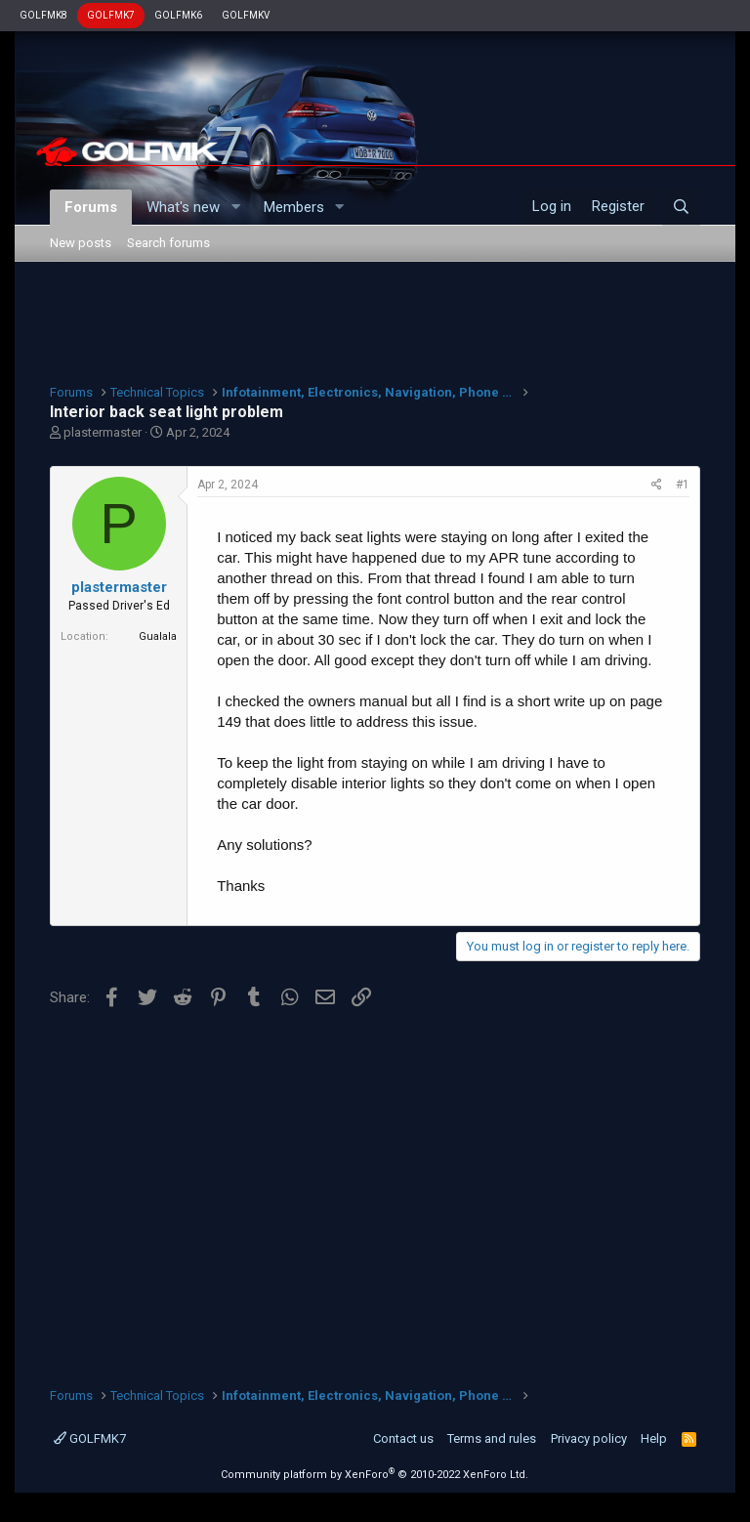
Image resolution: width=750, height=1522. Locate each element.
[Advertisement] (375, 320)
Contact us (403, 1438)
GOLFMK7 (111, 15)
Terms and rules (491, 1438)
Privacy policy (589, 1438)
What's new (183, 207)
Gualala (158, 636)
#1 (682, 484)
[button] (235, 208)
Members (294, 207)
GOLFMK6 (178, 15)
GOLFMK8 (43, 15)
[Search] (681, 207)
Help (654, 1438)
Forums (90, 207)
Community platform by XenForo (374, 1474)
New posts (80, 242)
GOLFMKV (246, 15)
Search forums (168, 242)
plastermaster (102, 432)
